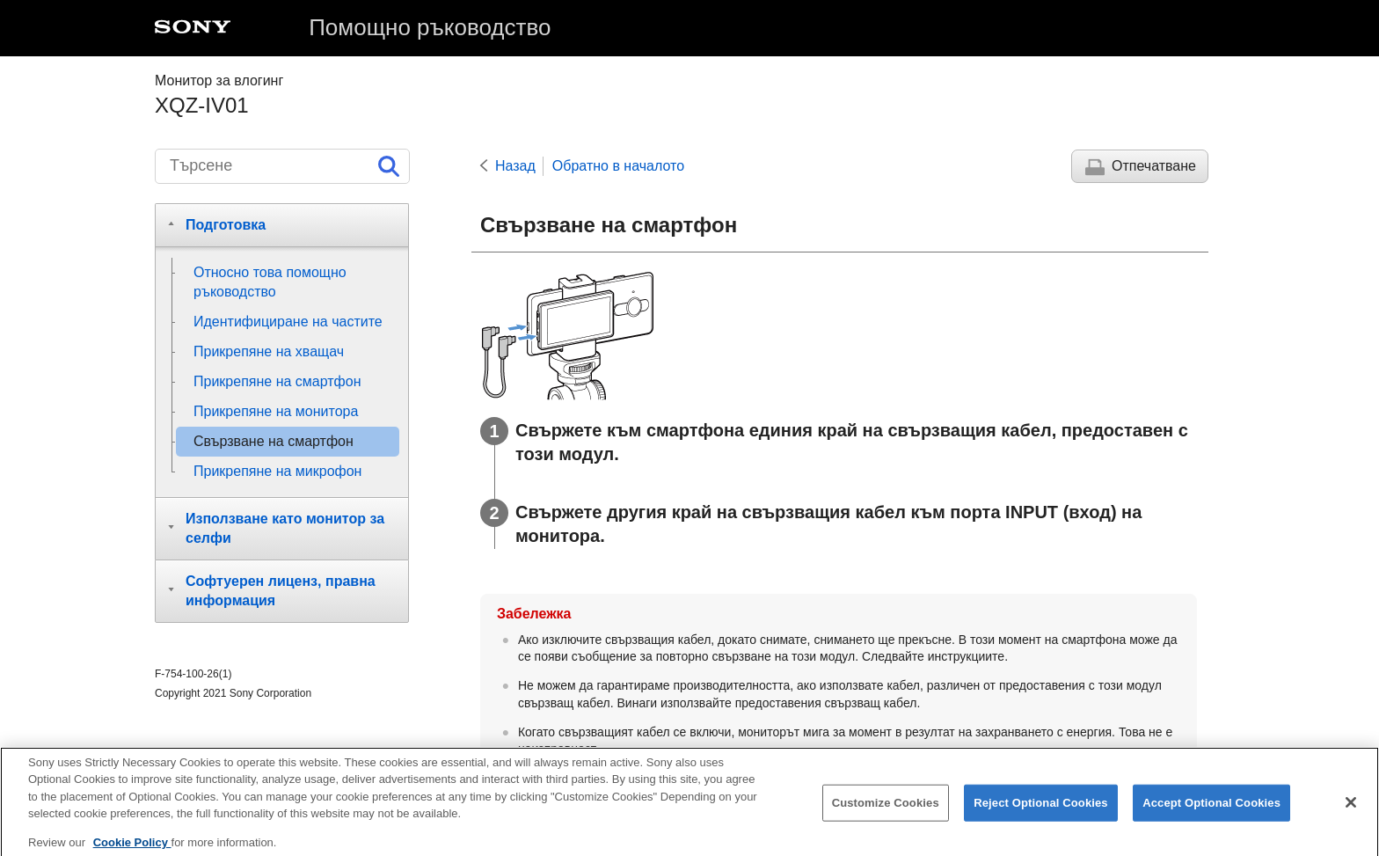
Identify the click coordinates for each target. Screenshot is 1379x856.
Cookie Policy (132, 849)
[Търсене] (282, 166)
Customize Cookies (885, 809)
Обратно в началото (618, 165)
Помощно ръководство (430, 27)
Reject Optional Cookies (1041, 809)
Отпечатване (1154, 165)
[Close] (1351, 810)
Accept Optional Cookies (1211, 809)
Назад (515, 165)
